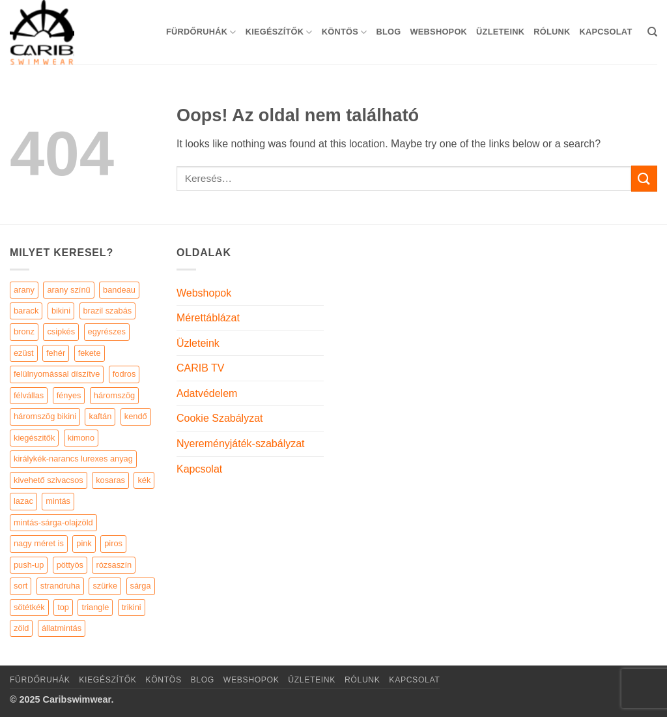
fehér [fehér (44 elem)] (55, 353)
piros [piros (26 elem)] (113, 543)
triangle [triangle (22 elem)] (95, 607)
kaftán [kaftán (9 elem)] (100, 416)
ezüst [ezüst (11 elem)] (24, 353)
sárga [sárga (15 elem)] (140, 586)
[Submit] (644, 178)
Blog (388, 32)
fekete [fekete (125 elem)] (89, 353)
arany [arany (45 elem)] (24, 290)
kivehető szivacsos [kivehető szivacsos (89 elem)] (48, 480)
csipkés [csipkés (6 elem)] (61, 331)
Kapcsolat (605, 32)
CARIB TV (201, 367)
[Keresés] (652, 32)
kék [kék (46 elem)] (143, 480)
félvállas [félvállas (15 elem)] (29, 395)
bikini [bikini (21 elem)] (60, 310)
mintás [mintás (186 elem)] (58, 501)
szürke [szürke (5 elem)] (104, 586)
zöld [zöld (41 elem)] (21, 628)
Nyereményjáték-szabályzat (241, 443)
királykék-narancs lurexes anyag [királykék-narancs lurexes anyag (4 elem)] (73, 458)
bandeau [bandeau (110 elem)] (119, 290)
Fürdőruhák (201, 32)
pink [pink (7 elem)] (83, 543)
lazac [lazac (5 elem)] (23, 501)
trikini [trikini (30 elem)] (131, 607)
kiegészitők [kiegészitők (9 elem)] (34, 438)
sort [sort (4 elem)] (20, 586)
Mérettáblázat (208, 317)
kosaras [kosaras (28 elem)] (110, 480)
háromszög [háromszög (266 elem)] (114, 395)
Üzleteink (500, 32)
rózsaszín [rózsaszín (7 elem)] (114, 565)
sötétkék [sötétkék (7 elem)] (29, 607)
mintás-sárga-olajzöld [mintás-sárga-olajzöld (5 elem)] (53, 522)
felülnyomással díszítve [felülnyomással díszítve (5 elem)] (57, 374)
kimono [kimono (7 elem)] (81, 438)
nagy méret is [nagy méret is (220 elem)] (39, 543)
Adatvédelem (207, 393)
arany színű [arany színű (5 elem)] (68, 290)
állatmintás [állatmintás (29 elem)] (61, 628)
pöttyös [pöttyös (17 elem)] (70, 565)
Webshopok (438, 32)
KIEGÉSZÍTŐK (279, 32)
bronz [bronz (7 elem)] (24, 331)
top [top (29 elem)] (63, 607)
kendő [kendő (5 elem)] (135, 416)
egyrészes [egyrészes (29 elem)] (107, 331)
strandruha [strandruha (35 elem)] (60, 586)
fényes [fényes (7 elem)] (69, 395)
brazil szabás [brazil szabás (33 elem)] (107, 310)
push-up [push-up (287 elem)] (29, 565)
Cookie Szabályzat (220, 418)
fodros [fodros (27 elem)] (124, 374)
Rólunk (551, 32)
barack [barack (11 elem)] (26, 310)
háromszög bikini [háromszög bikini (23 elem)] (45, 416)
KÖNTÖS (344, 32)
